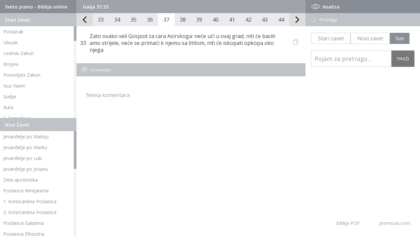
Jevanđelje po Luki (22, 158)
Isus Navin (14, 86)
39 (199, 19)
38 (183, 19)
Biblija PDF (348, 223)
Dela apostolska (20, 180)
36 (150, 19)
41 (232, 19)
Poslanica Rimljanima (26, 190)
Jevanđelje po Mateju (26, 136)
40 (216, 19)
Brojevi (10, 64)
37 (166, 19)
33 (101, 19)
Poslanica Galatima (23, 223)
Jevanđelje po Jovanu (25, 169)
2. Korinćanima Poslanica (29, 212)
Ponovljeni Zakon (21, 75)
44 (281, 19)
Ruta (8, 107)
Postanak (13, 32)
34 (117, 19)
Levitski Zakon (18, 53)
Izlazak (10, 42)
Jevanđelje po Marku (25, 147)
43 (265, 19)
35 (133, 19)
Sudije (9, 96)
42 (248, 19)
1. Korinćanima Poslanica (29, 201)
